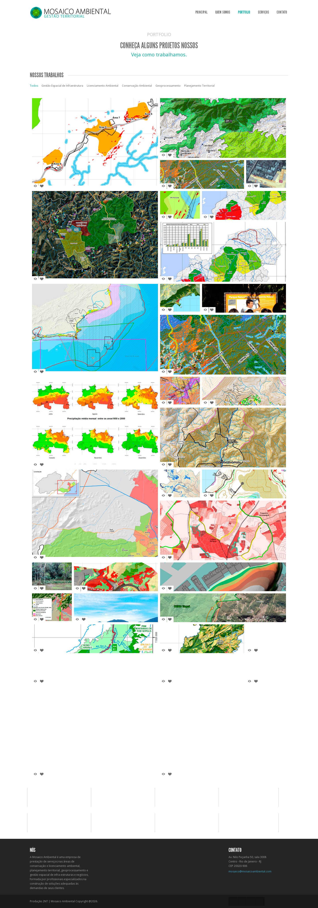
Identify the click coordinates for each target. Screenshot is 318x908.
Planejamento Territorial (199, 86)
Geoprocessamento (168, 86)
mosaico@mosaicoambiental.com (250, 871)
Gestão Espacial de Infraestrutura (62, 86)
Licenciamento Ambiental (102, 86)
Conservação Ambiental (137, 86)
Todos (34, 86)
